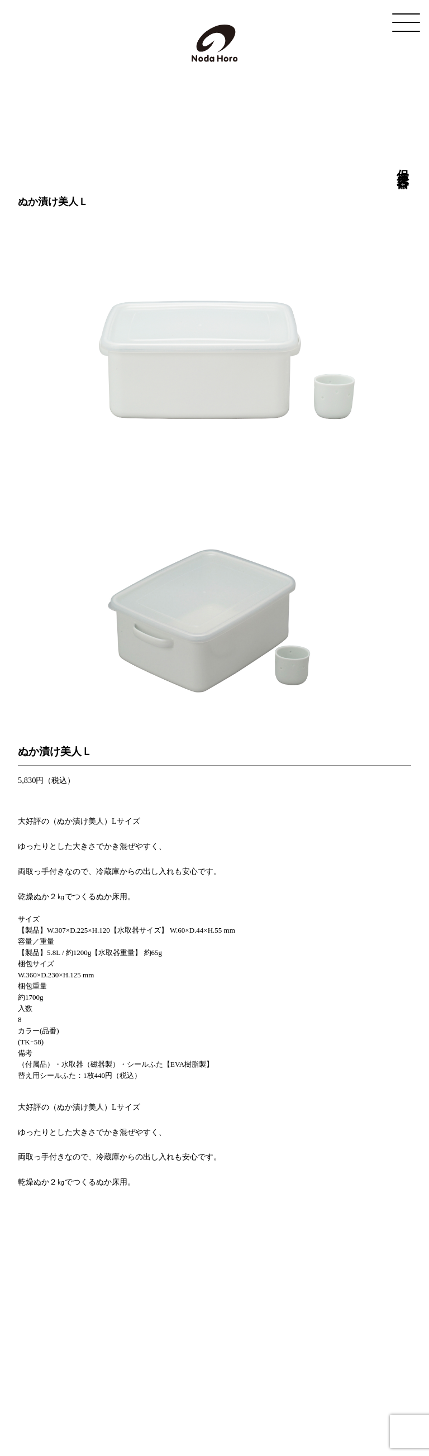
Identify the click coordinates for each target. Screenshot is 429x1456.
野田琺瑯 (215, 43)
